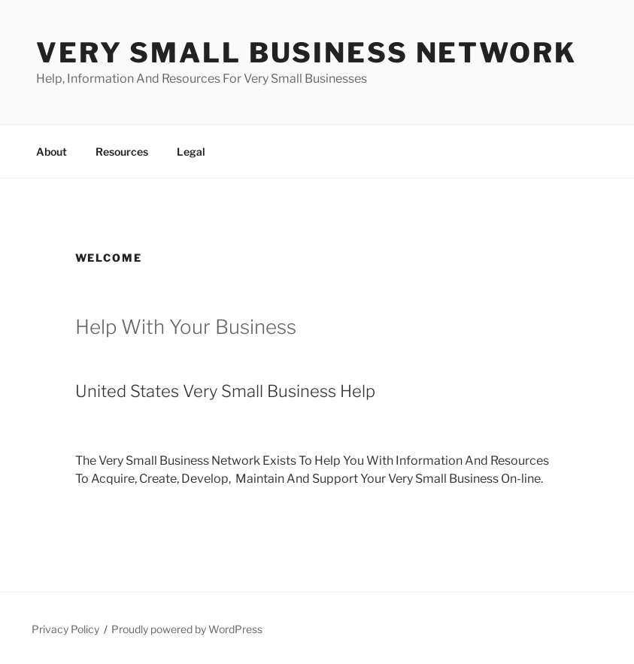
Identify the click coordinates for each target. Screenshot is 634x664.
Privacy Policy (65, 629)
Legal (191, 151)
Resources (122, 151)
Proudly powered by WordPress (186, 629)
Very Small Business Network (306, 52)
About (51, 151)
